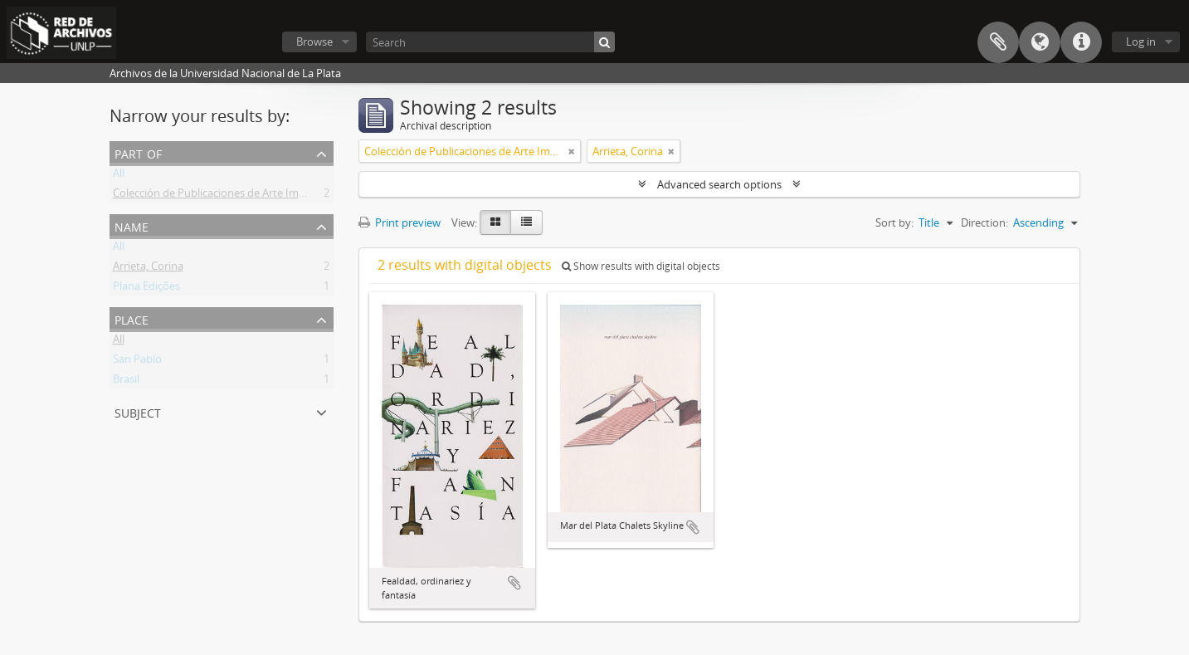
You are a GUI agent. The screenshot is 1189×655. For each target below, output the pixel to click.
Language (1039, 42)
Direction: (984, 222)
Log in (1141, 41)
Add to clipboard (514, 582)
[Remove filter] (571, 151)
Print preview (399, 222)
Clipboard (998, 42)
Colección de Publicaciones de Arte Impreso (220, 195)
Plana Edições (146, 288)
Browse (314, 41)
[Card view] (495, 222)
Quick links (1081, 42)
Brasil (126, 381)
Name (132, 225)
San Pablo (137, 361)
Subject (138, 411)
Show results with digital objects (641, 266)
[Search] (490, 42)
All (118, 176)
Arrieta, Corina (148, 269)
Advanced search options (719, 184)
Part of (138, 152)
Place (132, 318)
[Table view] (526, 222)
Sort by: (894, 222)
